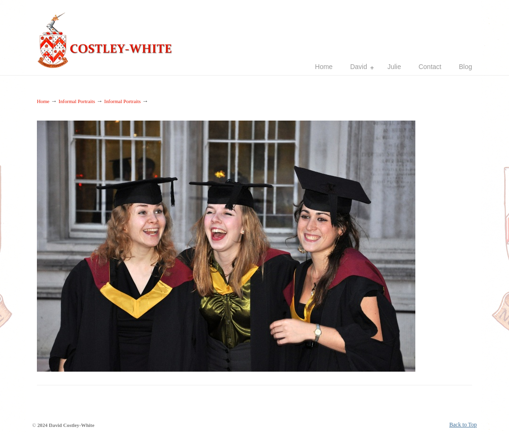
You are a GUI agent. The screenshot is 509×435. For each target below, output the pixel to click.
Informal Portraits (77, 101)
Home (43, 101)
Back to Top (463, 424)
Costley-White (108, 36)
